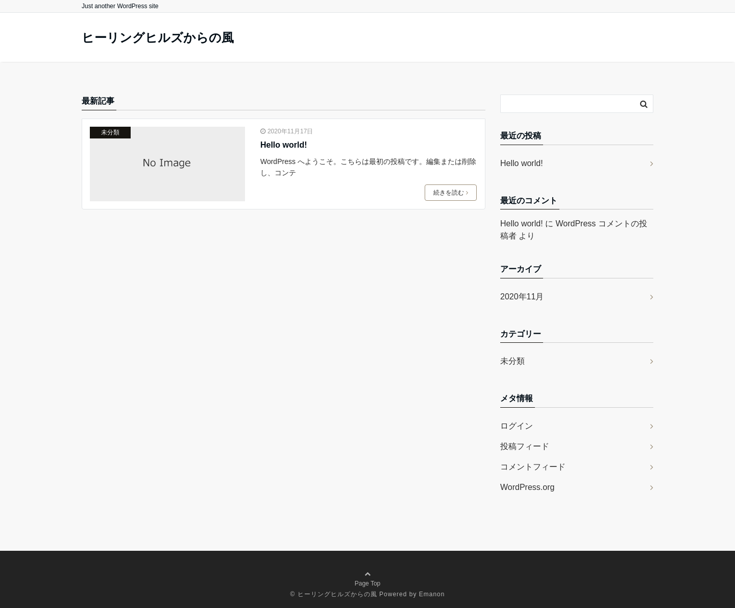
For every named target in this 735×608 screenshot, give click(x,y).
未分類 (110, 132)
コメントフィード (533, 466)
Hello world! (283, 145)
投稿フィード (524, 446)
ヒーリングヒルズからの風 (158, 38)
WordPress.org (527, 487)
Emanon (432, 594)
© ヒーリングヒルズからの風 (333, 594)
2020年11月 (522, 296)
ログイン (516, 426)
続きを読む (450, 192)
